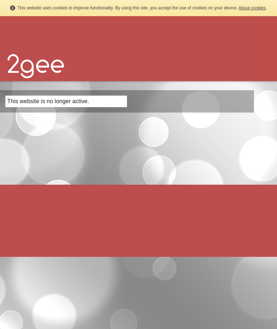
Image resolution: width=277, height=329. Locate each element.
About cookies (251, 7)
